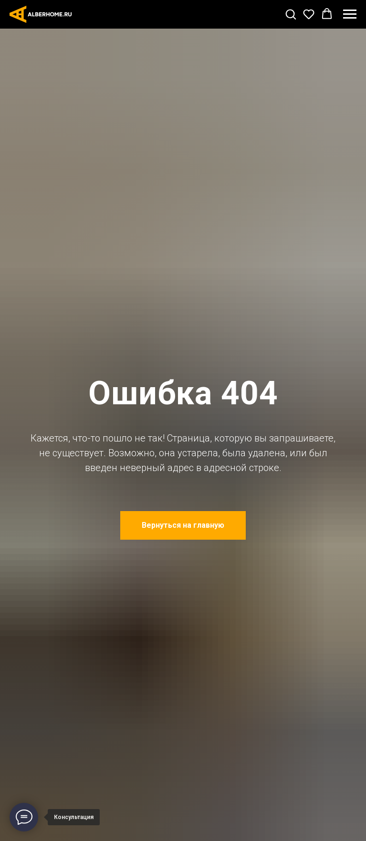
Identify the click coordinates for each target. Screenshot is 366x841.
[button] (290, 14)
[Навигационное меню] (349, 14)
